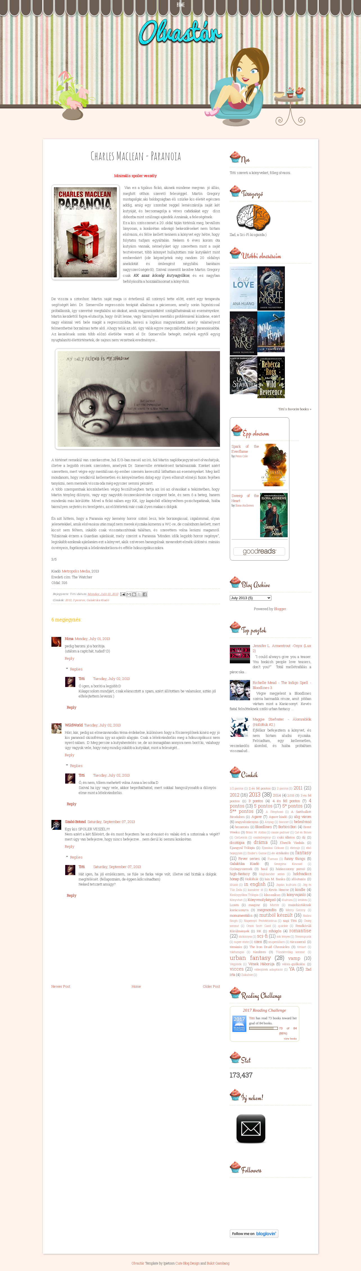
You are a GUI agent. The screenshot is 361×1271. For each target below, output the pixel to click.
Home (181, 4)
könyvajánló (296, 894)
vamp (294, 958)
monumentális (241, 915)
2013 (68, 600)
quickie (283, 926)
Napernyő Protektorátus (260, 921)
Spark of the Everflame (245, 449)
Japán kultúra (286, 885)
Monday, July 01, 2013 (92, 638)
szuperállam (276, 942)
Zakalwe (247, 975)
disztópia (237, 842)
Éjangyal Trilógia (242, 848)
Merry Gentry (295, 910)
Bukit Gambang (218, 1263)
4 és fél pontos (286, 800)
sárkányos (245, 936)
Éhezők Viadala (292, 842)
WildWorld (74, 725)
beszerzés (242, 827)
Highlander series (271, 874)
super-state (241, 942)
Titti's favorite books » (294, 409)
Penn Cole (241, 456)
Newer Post (60, 986)
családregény (262, 837)
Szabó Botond (75, 821)
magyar (254, 905)
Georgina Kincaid (288, 864)
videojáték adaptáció (268, 969)
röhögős (275, 930)
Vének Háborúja (261, 963)
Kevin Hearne (279, 890)
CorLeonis (241, 837)
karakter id (255, 890)
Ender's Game (257, 853)
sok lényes (283, 936)
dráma (261, 842)
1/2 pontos (237, 788)
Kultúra (287, 900)
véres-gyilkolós (293, 964)
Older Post (211, 986)
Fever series (249, 858)
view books (290, 1038)
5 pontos (263, 806)
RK (259, 931)
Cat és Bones (303, 832)
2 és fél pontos (260, 788)
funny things (295, 858)
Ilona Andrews (244, 505)
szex (258, 941)
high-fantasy (240, 873)
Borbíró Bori (287, 826)
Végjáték (236, 964)
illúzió (234, 885)
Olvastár (138, 1263)
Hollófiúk (251, 879)
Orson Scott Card (258, 926)
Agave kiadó (278, 817)
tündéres (259, 952)
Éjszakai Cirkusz (273, 848)
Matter (274, 905)
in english (255, 884)
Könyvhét (236, 900)
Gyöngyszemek (241, 869)
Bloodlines (263, 826)
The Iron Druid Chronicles (269, 947)
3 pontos (79, 600)
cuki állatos (286, 837)
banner (284, 822)
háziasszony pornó (290, 869)
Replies (76, 669)
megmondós (267, 909)
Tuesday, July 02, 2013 (111, 678)
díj (303, 837)
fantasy (303, 852)
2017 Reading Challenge (264, 1010)
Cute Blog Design (188, 1263)
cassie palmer (280, 832)
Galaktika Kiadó (98, 600)
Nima (69, 638)
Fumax (273, 859)
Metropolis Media (76, 571)
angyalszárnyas (247, 822)
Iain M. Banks (275, 879)
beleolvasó (302, 821)
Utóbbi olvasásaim (261, 256)
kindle (300, 889)
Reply (69, 658)
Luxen (234, 905)
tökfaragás (237, 952)
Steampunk (303, 936)
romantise (300, 930)
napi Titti (289, 920)
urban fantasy (250, 958)
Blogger (280, 608)
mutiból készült (276, 915)
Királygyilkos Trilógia (244, 895)
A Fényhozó (274, 812)
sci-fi (262, 936)
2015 (290, 795)
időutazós (299, 879)
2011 (298, 788)
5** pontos (241, 811)
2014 (277, 795)
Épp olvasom (256, 433)
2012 (234, 795)
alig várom (302, 816)
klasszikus (272, 895)
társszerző (298, 942)
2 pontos (282, 788)
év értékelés (280, 853)
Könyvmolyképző (262, 899)
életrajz (295, 848)
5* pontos (292, 806)
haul (264, 869)
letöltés (302, 900)
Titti (82, 678)
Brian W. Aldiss (256, 832)
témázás (236, 947)
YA (292, 969)
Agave (256, 816)
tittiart (301, 947)
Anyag (269, 822)
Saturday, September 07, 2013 (111, 821)
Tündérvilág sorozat (290, 952)
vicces (237, 969)
